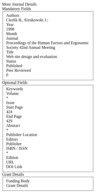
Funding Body (18, 181)
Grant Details (17, 185)
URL (10, 162)
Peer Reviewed (18, 70)
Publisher (14, 144)
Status (11, 61)
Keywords (14, 89)
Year (10, 24)
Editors (12, 139)
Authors (12, 15)
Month (11, 34)
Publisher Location (21, 134)
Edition (12, 157)
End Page (14, 116)
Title (10, 52)
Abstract (13, 125)
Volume (12, 93)
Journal (12, 38)
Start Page (14, 107)
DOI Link (14, 167)
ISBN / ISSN (17, 148)
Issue (10, 102)
